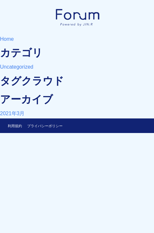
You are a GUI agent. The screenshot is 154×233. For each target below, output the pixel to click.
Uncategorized (16, 67)
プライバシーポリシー (45, 126)
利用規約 (15, 126)
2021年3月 (12, 113)
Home (7, 39)
